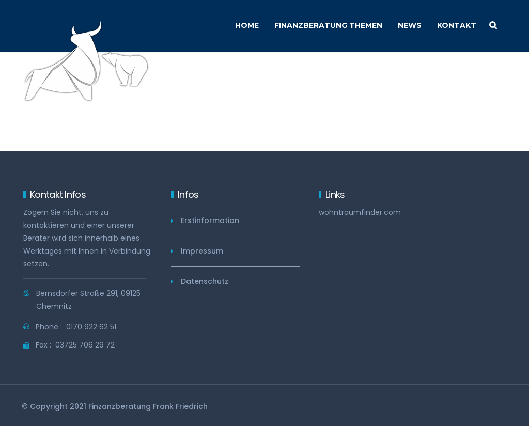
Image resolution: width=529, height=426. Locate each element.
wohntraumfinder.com (360, 212)
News (410, 25)
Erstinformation (210, 220)
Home (247, 25)
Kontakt (456, 25)
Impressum (202, 251)
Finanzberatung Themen (328, 25)
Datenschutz (204, 281)
